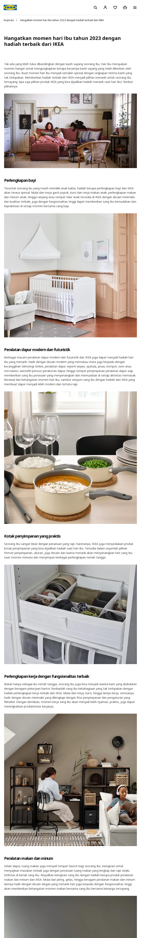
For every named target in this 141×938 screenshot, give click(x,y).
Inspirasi (9, 20)
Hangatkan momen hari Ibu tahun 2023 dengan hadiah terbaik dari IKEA (62, 20)
